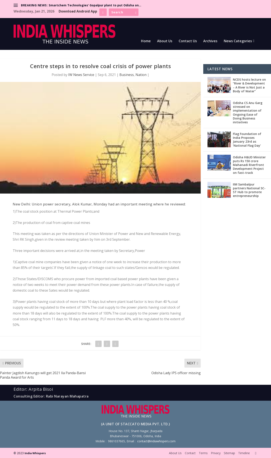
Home (146, 41)
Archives (210, 41)
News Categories (238, 41)
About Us (164, 41)
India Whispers (35, 453)
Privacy (216, 453)
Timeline (244, 453)
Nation (141, 74)
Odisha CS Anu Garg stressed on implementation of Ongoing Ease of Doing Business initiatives (247, 112)
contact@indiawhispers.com (156, 441)
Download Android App (78, 11)
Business (126, 74)
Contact (190, 453)
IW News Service (81, 74)
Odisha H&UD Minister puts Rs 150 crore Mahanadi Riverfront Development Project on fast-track (249, 165)
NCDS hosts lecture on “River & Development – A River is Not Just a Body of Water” (249, 85)
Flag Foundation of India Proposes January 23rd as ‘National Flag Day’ (247, 140)
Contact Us (188, 41)
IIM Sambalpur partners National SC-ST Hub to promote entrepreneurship (249, 190)
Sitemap (229, 453)
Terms (203, 453)
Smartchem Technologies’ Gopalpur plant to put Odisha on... (95, 5)
